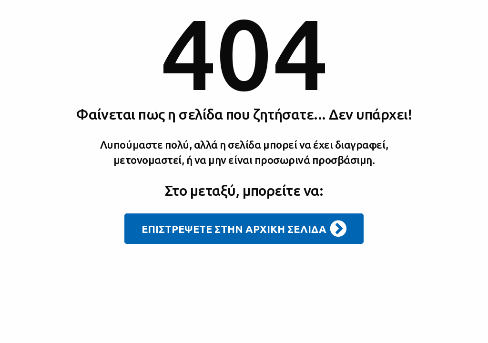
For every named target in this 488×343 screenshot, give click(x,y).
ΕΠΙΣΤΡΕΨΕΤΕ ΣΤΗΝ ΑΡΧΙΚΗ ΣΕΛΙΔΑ (244, 228)
